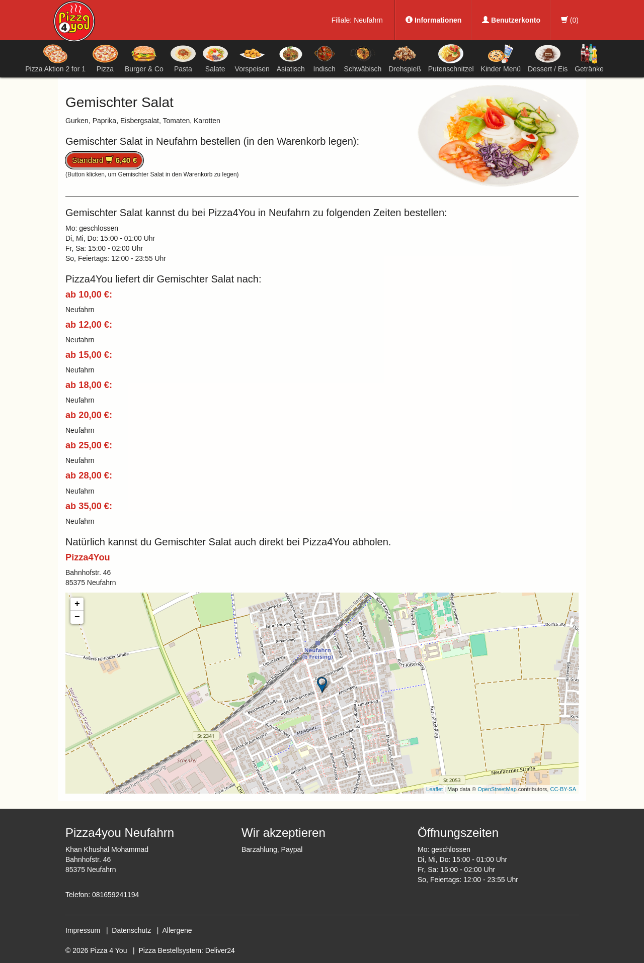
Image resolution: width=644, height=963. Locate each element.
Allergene (177, 930)
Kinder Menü (501, 58)
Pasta (183, 58)
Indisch (324, 58)
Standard (104, 160)
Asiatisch (291, 58)
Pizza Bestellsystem (170, 950)
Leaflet (434, 789)
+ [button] (77, 604)
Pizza (105, 58)
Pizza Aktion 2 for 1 (55, 58)
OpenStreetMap (497, 789)
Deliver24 (220, 950)
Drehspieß (404, 58)
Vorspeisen (252, 58)
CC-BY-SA (563, 789)
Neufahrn (368, 20)
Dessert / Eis (548, 58)
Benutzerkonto (511, 20)
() (570, 20)
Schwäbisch (363, 58)
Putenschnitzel (451, 58)
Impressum (82, 930)
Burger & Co (144, 58)
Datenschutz (131, 930)
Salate (215, 58)
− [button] (77, 617)
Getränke (589, 58)
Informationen (433, 20)
